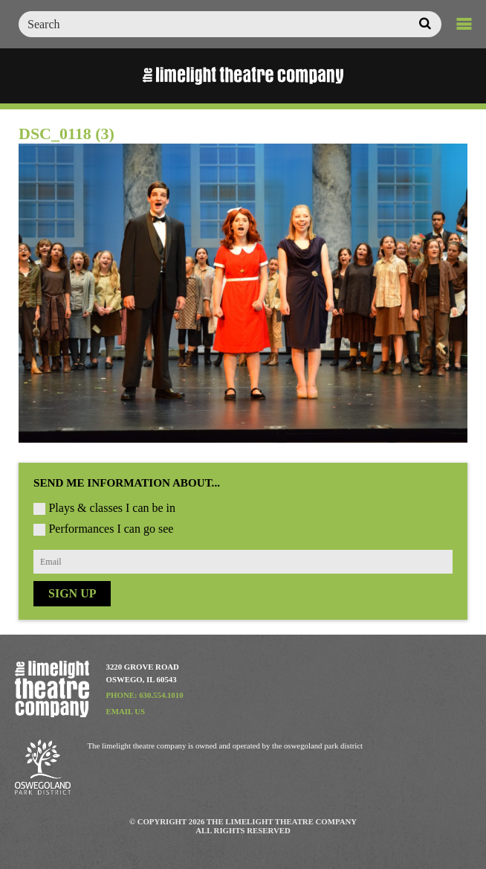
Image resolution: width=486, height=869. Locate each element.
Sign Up (72, 593)
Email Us (126, 711)
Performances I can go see (110, 528)
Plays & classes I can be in (111, 507)
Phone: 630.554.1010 (145, 694)
